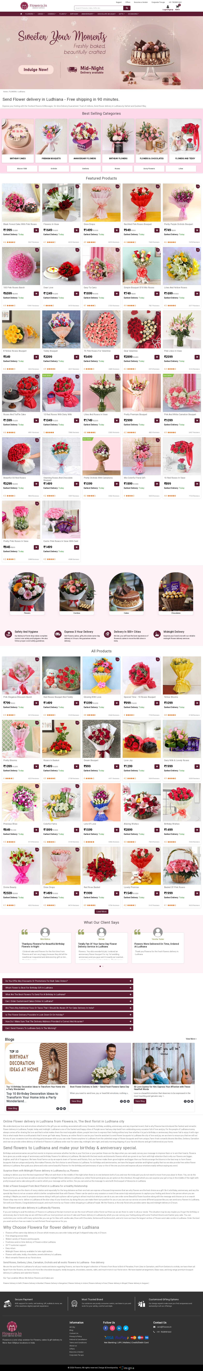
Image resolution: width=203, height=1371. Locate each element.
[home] (21, 14)
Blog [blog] (71, 1330)
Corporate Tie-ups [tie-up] (158, 2)
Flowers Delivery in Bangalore (56, 1283)
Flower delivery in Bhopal (117, 1283)
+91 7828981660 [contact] (162, 1332)
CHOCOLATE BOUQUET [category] (106, 14)
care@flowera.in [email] (162, 1327)
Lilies (181, 169)
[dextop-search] (126, 8)
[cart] (178, 8)
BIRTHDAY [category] (74, 14)
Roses (117, 169)
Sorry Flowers (149, 169)
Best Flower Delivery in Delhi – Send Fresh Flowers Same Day (99, 1087)
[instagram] (113, 1328)
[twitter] (126, 1328)
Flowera (78, 1368)
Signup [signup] (170, 10)
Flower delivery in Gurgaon (138, 1283)
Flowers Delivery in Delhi (12, 1283)
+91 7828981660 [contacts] (175, 2)
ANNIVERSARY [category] (87, 14)
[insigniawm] (126, 1368)
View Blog (12, 1108)
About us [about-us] (73, 1346)
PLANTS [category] (62, 14)
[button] (100, 966)
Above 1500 (22, 169)
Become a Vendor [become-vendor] (141, 2)
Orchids (54, 169)
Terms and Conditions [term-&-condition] (78, 1343)
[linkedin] (120, 1328)
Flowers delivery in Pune (98, 1283)
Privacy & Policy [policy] (76, 1336)
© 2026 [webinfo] (71, 1368)
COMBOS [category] (51, 14)
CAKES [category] (40, 14)
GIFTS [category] (121, 14)
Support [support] (119, 2)
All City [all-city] (72, 1327)
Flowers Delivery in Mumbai (33, 1283)
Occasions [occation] (133, 14)
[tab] (68, 981)
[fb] (106, 1328)
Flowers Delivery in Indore (78, 1283)
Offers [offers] (127, 2)
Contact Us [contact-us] (74, 1333)
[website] (33, 5)
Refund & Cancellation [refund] (78, 1339)
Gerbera (85, 169)
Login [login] (165, 10)
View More (191, 1039)
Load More (101, 911)
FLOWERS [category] (29, 14)
